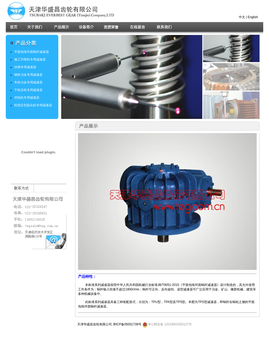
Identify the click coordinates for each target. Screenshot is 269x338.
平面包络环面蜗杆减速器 (31, 52)
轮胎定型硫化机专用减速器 (33, 105)
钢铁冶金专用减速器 (28, 75)
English (253, 17)
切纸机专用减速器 (26, 97)
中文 (242, 17)
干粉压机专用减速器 (28, 90)
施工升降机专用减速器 (30, 59)
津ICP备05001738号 (127, 324)
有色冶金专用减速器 (28, 82)
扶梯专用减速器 (25, 67)
